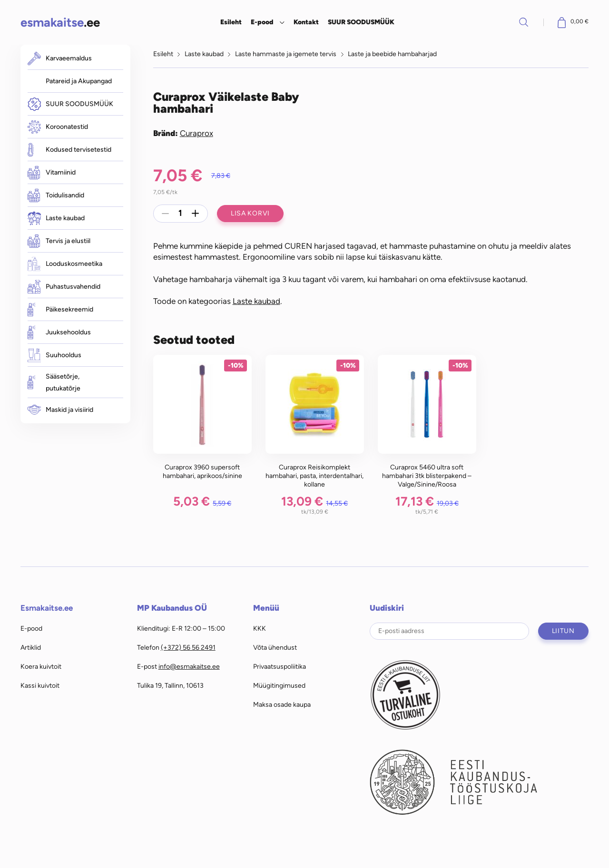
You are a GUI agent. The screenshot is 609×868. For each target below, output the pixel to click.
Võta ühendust (275, 647)
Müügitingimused (279, 685)
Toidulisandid (56, 195)
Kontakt (306, 22)
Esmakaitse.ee (46, 608)
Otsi (524, 22)
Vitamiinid (52, 172)
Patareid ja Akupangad (79, 81)
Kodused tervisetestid (69, 149)
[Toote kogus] (180, 213)
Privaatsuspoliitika (279, 666)
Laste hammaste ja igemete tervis (285, 53)
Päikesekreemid (60, 309)
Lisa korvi (250, 213)
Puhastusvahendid (64, 286)
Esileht (231, 22)
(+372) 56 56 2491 (188, 647)
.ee (60, 22)
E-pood (262, 22)
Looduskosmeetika (65, 264)
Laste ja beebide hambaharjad (392, 53)
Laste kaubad (56, 218)
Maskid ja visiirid (60, 410)
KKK (259, 628)
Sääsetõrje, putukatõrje (54, 382)
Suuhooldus (54, 355)
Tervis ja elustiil (59, 241)
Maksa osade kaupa (282, 704)
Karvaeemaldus (60, 58)
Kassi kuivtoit (39, 685)
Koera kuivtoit (40, 666)
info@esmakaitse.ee (189, 666)
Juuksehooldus (59, 332)
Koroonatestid (58, 127)
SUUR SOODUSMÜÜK (361, 22)
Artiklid (30, 647)
